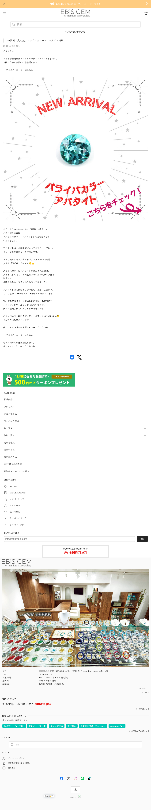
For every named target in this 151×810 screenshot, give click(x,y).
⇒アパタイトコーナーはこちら (18, 70)
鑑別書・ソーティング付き (16, 471)
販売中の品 (9, 450)
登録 (142, 539)
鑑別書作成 (9, 443)
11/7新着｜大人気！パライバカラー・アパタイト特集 (34, 40)
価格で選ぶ (9, 435)
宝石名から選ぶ (11, 421)
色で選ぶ (8, 428)
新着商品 (8, 399)
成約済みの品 (10, 457)
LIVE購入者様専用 (13, 464)
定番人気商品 (10, 414)
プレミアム (9, 407)
